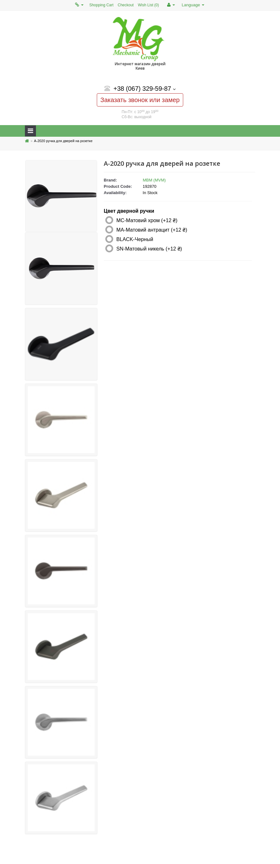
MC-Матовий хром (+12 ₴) (147, 220)
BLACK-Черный (134, 239)
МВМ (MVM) (154, 180)
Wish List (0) (148, 5)
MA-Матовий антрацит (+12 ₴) (151, 230)
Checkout (126, 5)
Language (193, 5)
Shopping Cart (101, 5)
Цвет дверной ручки (129, 211)
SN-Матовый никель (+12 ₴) (149, 248)
